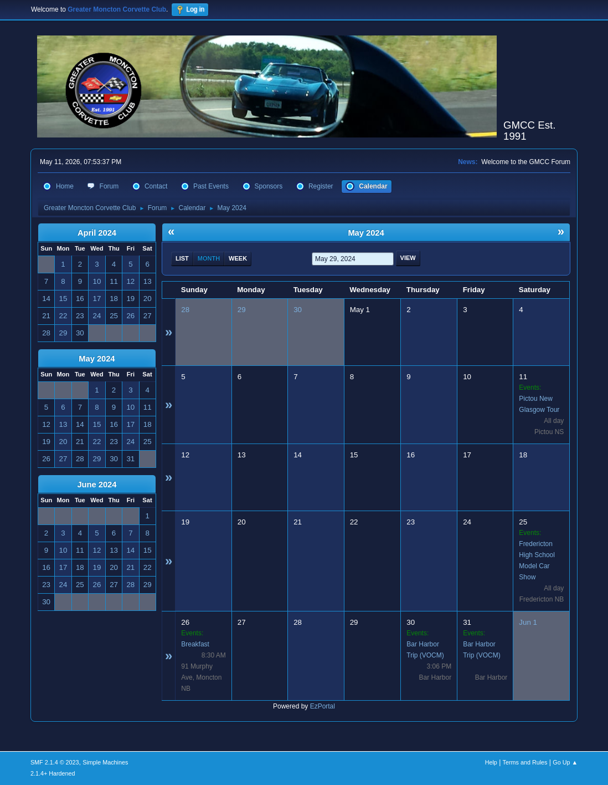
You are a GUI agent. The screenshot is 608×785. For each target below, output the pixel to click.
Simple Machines (105, 762)
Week (238, 258)
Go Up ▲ (565, 762)
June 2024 (96, 484)
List (182, 258)
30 (297, 309)
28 (185, 309)
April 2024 (97, 232)
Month (209, 258)
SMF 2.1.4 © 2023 (54, 762)
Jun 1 (528, 622)
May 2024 (97, 358)
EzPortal (322, 706)
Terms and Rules (525, 762)
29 (242, 309)
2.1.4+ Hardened (52, 773)
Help (491, 762)
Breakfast (195, 644)
